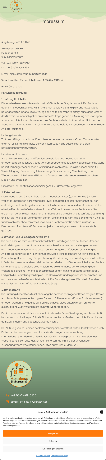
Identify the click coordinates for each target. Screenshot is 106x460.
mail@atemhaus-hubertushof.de (28, 73)
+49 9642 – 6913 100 (23, 395)
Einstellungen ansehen (53, 449)
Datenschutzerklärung (59, 455)
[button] (101, 412)
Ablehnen (53, 441)
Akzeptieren (53, 433)
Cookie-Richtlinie (43, 455)
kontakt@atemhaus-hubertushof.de (29, 401)
